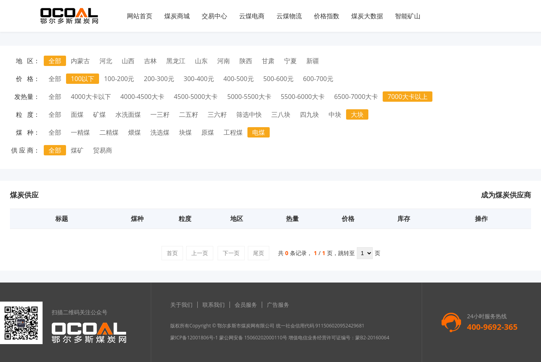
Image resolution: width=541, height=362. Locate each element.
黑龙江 (175, 60)
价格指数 (326, 16)
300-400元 (199, 78)
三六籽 (217, 114)
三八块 (280, 114)
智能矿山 (407, 16)
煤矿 (77, 150)
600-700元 (318, 78)
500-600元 (278, 78)
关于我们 (181, 304)
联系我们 (213, 304)
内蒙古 (80, 60)
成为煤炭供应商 (506, 194)
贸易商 (102, 150)
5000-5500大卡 (249, 96)
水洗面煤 (128, 114)
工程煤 (233, 132)
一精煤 (80, 132)
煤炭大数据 (367, 16)
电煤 (258, 132)
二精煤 (109, 132)
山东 (201, 60)
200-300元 (159, 78)
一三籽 (159, 114)
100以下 (82, 78)
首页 (172, 253)
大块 (357, 114)
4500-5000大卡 (196, 96)
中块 (335, 114)
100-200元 (119, 78)
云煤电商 (252, 16)
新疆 (312, 60)
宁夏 (290, 60)
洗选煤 (159, 132)
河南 (223, 60)
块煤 (185, 132)
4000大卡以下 (91, 96)
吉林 (150, 60)
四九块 (309, 114)
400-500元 (239, 78)
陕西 (245, 60)
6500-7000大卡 (356, 96)
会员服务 (246, 304)
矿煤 (99, 114)
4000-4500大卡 (142, 96)
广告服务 (278, 304)
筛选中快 (249, 114)
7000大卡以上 (407, 96)
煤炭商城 (177, 16)
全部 (55, 60)
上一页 (199, 253)
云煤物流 (289, 16)
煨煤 (134, 132)
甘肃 (268, 60)
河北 (105, 60)
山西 (128, 60)
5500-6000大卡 (303, 96)
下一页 (231, 253)
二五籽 (188, 114)
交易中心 (214, 16)
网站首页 (139, 16)
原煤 (207, 132)
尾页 (258, 253)
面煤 (77, 114)
